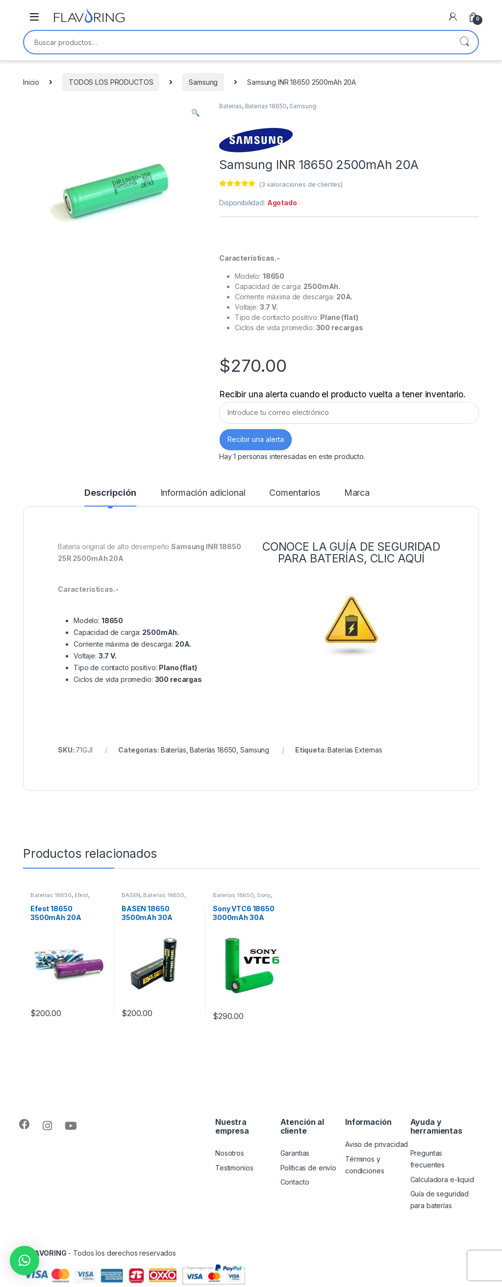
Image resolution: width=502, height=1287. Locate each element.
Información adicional (203, 493)
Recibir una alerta (255, 439)
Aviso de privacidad (376, 1144)
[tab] (110, 497)
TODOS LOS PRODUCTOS (111, 82)
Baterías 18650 (266, 106)
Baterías (230, 106)
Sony (264, 895)
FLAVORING (47, 1253)
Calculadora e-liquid (442, 1179)
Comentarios (294, 493)
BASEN (131, 895)
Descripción (110, 493)
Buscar (464, 42)
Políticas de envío (308, 1168)
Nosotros (229, 1153)
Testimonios (234, 1168)
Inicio (31, 82)
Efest (81, 895)
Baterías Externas (354, 750)
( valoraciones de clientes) (301, 184)
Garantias (295, 1153)
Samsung (203, 82)
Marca (357, 493)
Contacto (294, 1182)
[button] (24, 1260)
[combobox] (237, 42)
